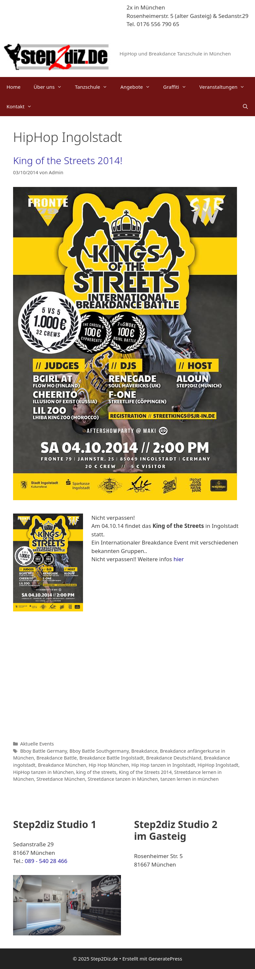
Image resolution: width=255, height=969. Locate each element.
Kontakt (22, 106)
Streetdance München (60, 779)
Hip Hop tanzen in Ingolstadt (163, 765)
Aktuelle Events (37, 744)
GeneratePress (165, 958)
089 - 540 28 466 (46, 861)
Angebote (138, 87)
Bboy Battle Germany (43, 751)
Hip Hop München (109, 765)
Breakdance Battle (56, 758)
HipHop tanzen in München (43, 772)
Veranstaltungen (225, 87)
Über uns (51, 87)
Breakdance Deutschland (173, 758)
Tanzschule (94, 87)
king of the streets (96, 772)
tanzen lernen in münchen (190, 779)
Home (14, 87)
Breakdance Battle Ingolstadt (111, 758)
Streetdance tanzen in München (123, 779)
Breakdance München (62, 765)
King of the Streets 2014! (67, 160)
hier (179, 559)
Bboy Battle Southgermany (99, 751)
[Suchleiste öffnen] (245, 106)
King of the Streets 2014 (145, 772)
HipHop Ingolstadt (217, 765)
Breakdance (144, 751)
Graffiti (178, 87)
